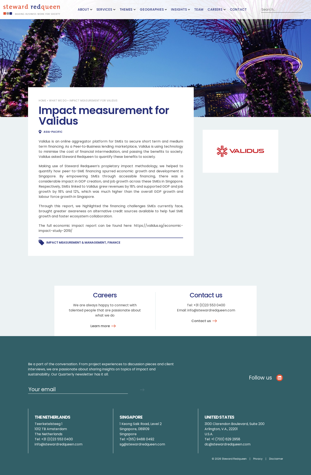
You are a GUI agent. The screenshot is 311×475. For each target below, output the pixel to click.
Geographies (152, 9)
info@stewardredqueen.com (211, 310)
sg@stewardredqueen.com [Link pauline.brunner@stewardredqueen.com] (142, 444)
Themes (126, 9)
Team (198, 9)
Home (42, 100)
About (83, 9)
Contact (238, 9)
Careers (215, 9)
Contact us (204, 321)
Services (104, 9)
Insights (179, 9)
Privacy (258, 459)
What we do (57, 100)
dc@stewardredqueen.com (227, 444)
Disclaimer (276, 459)
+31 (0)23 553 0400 (209, 305)
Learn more (103, 326)
